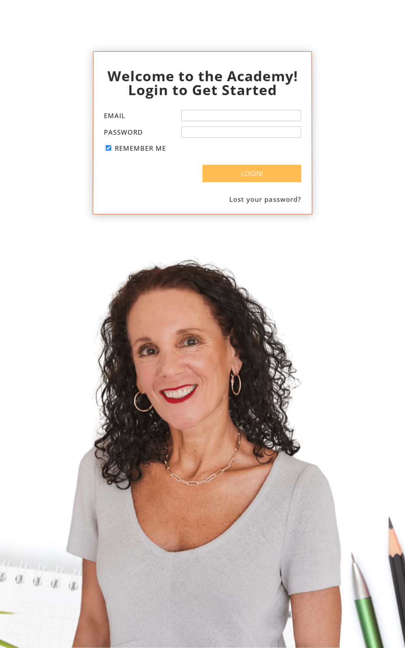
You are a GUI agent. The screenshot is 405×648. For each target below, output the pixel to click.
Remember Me (140, 148)
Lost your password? (265, 198)
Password (123, 132)
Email (114, 115)
